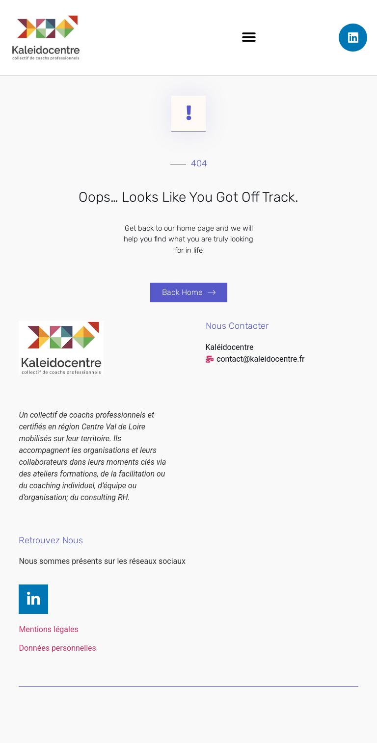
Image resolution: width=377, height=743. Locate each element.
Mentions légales (48, 646)
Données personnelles (57, 665)
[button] (249, 38)
